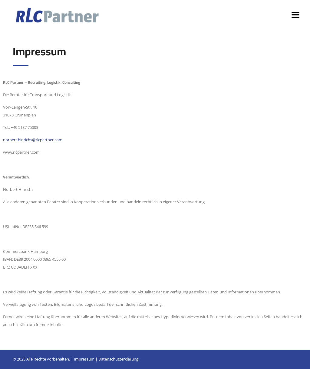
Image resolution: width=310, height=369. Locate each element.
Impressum (84, 359)
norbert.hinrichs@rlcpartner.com (32, 139)
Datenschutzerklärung (118, 359)
